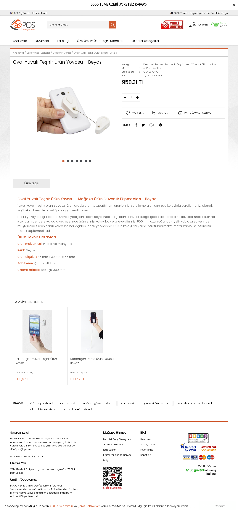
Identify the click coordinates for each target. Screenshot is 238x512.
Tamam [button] (220, 506)
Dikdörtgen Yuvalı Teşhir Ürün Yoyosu (36, 361)
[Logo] (22, 25)
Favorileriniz (146, 449)
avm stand (67, 403)
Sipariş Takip (147, 444)
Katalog (63, 41)
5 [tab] (81, 161)
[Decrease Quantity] (125, 97)
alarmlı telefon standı (78, 409)
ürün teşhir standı (41, 403)
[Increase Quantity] (137, 97)
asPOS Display (152, 68)
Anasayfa (20, 41)
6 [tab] (86, 161)
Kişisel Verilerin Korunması (117, 455)
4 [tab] (77, 161)
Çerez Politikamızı (89, 506)
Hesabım (145, 439)
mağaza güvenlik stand (97, 403)
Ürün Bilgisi (31, 183)
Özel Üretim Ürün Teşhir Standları (100, 41)
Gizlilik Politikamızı (61, 506)
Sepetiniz (145, 455)
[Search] (81, 24)
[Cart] (219, 25)
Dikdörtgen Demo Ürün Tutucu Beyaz (92, 361)
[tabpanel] (76, 111)
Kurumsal (42, 41)
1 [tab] (63, 161)
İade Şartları (109, 449)
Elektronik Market (153, 64)
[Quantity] (131, 97)
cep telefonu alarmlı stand (194, 403)
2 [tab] (68, 161)
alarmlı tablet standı (43, 409)
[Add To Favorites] (135, 113)
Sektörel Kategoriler (145, 41)
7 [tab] (90, 161)
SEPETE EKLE (173, 97)
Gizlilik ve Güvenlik (113, 444)
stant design (128, 403)
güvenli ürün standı (157, 403)
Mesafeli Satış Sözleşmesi (117, 439)
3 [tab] (72, 161)
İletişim (107, 460)
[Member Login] (198, 25)
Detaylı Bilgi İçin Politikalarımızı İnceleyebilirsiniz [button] (157, 506)
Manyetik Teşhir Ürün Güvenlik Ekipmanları (190, 64)
